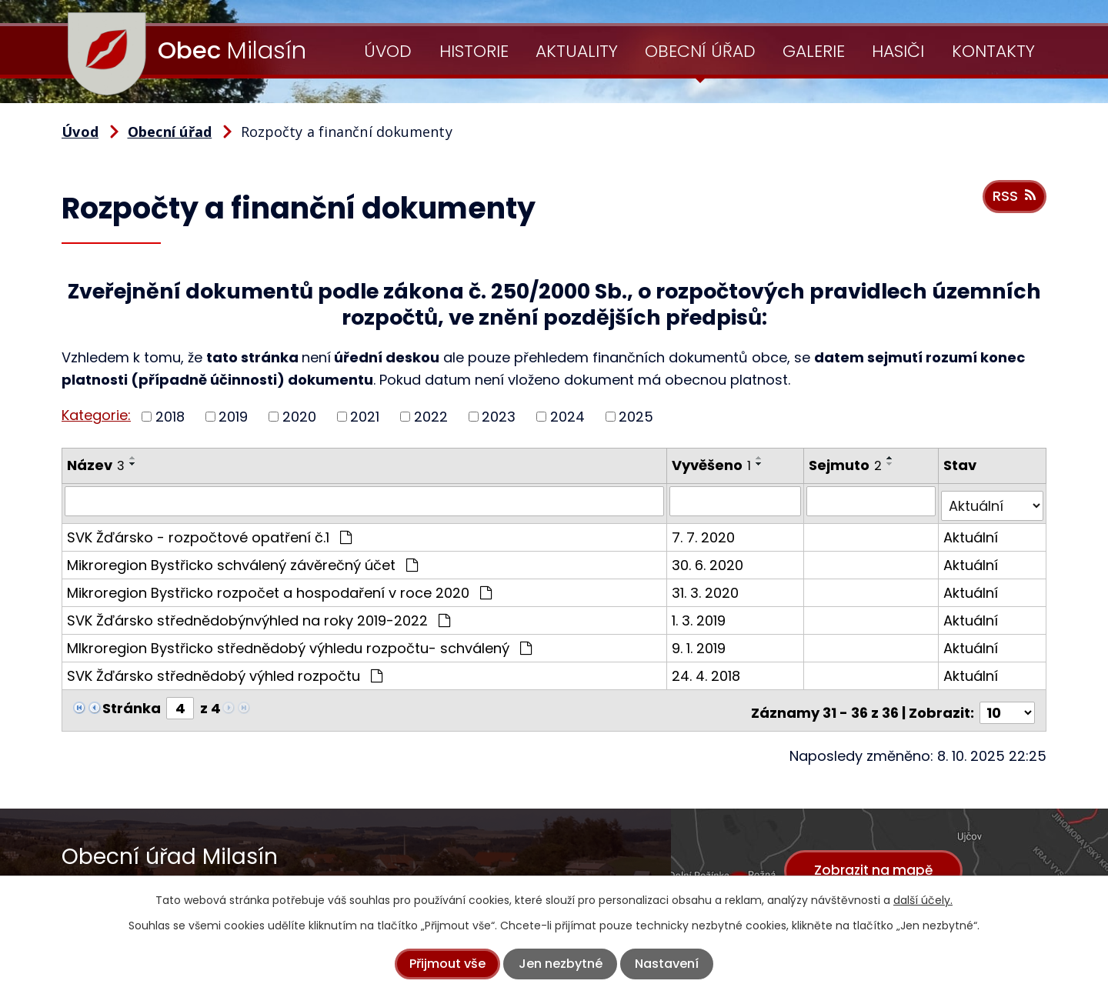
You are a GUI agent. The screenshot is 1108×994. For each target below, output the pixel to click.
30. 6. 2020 (709, 559)
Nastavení (667, 963)
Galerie (814, 51)
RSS (1013, 201)
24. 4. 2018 (707, 670)
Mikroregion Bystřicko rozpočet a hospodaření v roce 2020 (279, 587)
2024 (567, 416)
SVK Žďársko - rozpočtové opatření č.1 (209, 532)
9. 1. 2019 (700, 642)
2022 (431, 416)
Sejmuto (846, 465)
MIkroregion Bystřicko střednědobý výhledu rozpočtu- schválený (299, 642)
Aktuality (577, 51)
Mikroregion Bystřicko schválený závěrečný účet (242, 559)
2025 (636, 416)
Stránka (131, 702)
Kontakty (993, 51)
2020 (299, 416)
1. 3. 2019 (700, 615)
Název (96, 465)
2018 (170, 416)
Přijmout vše (447, 963)
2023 (499, 416)
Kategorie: (96, 415)
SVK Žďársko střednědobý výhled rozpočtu (224, 670)
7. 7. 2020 (704, 532)
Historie (474, 51)
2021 (364, 416)
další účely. (923, 900)
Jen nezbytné (560, 963)
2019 (233, 416)
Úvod (388, 51)
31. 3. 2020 (706, 587)
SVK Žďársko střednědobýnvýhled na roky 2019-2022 (258, 615)
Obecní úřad (700, 51)
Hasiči (898, 51)
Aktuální (971, 532)
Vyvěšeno (713, 465)
